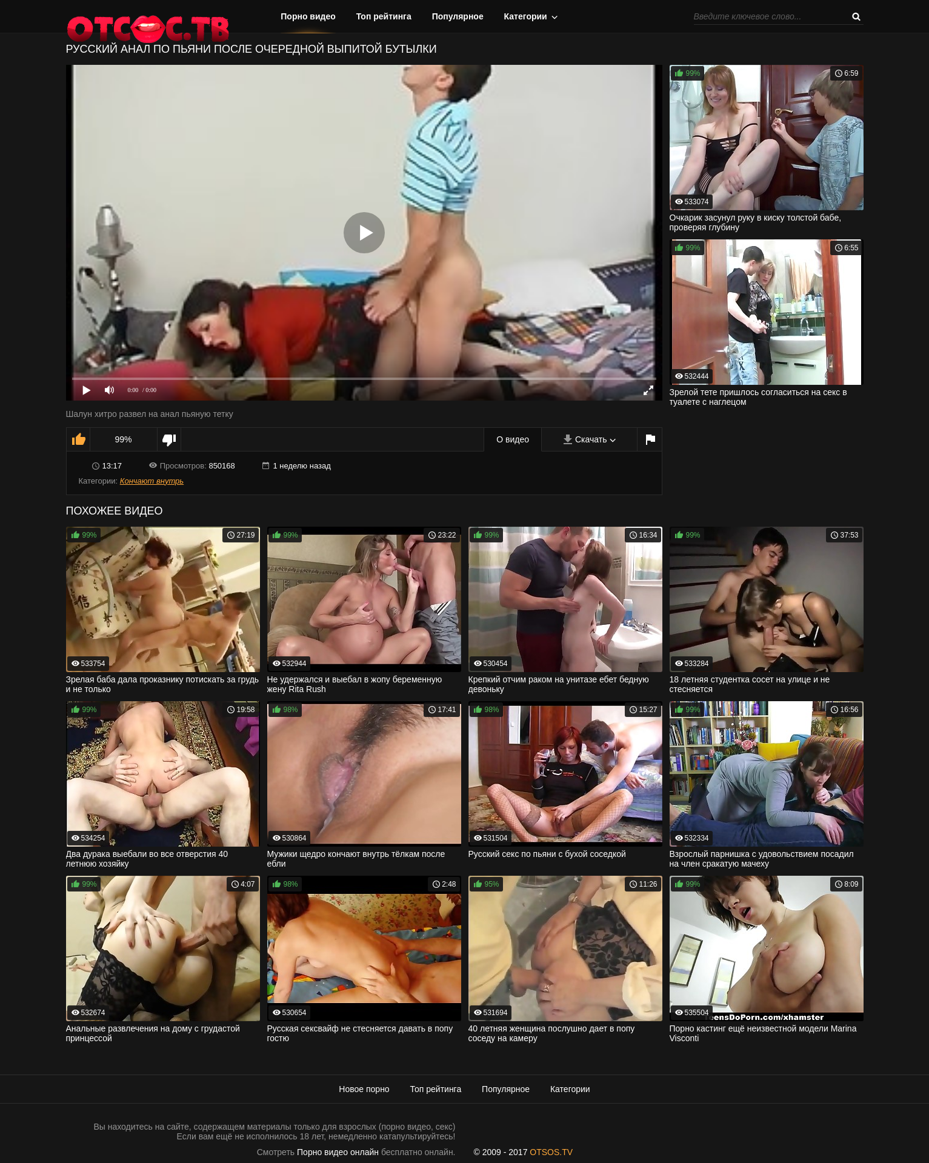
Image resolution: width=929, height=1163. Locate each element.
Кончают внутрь (152, 480)
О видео (512, 439)
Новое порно (364, 1089)
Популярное (458, 16)
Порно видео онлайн (338, 1152)
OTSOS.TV (551, 1152)
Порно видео (308, 16)
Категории (525, 16)
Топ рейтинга (383, 16)
